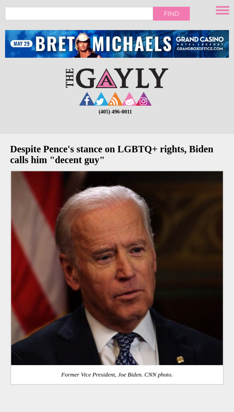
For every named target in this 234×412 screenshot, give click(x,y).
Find (171, 13)
